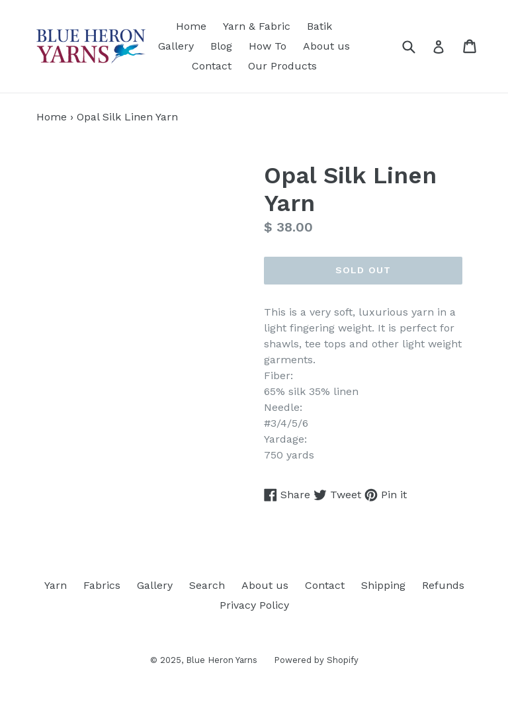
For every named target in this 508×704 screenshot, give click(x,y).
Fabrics (101, 585)
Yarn (55, 585)
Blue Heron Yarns (221, 660)
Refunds (443, 585)
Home (191, 26)
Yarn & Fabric (256, 26)
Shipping (383, 585)
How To (267, 46)
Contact (212, 66)
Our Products (282, 66)
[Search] (417, 46)
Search (207, 585)
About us (326, 46)
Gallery (176, 46)
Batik (319, 26)
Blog (221, 46)
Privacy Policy (254, 605)
